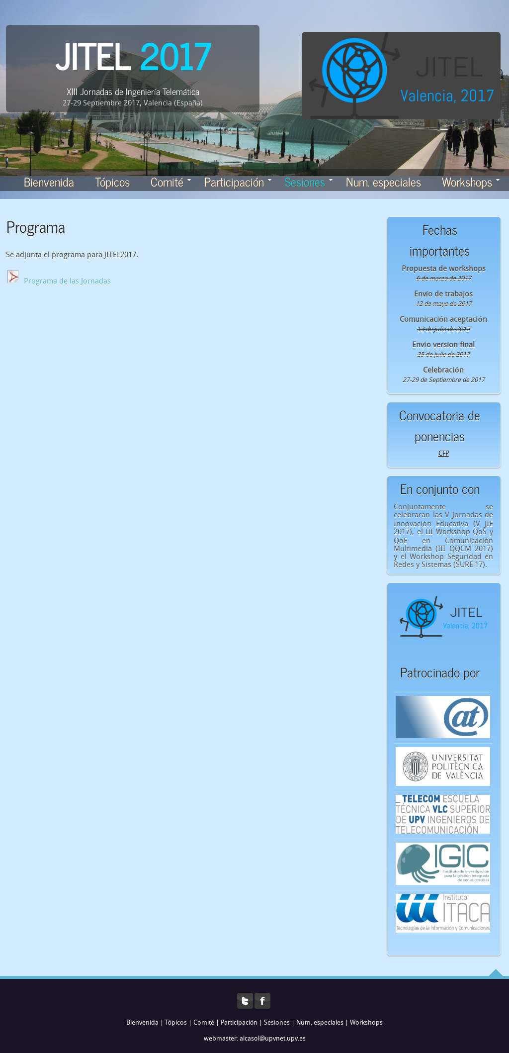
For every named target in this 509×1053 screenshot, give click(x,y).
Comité (171, 181)
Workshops (471, 181)
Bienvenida (49, 181)
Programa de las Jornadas (67, 282)
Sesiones (277, 1023)
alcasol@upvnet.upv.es (273, 1039)
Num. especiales (383, 181)
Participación (237, 181)
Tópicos (112, 181)
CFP (443, 454)
